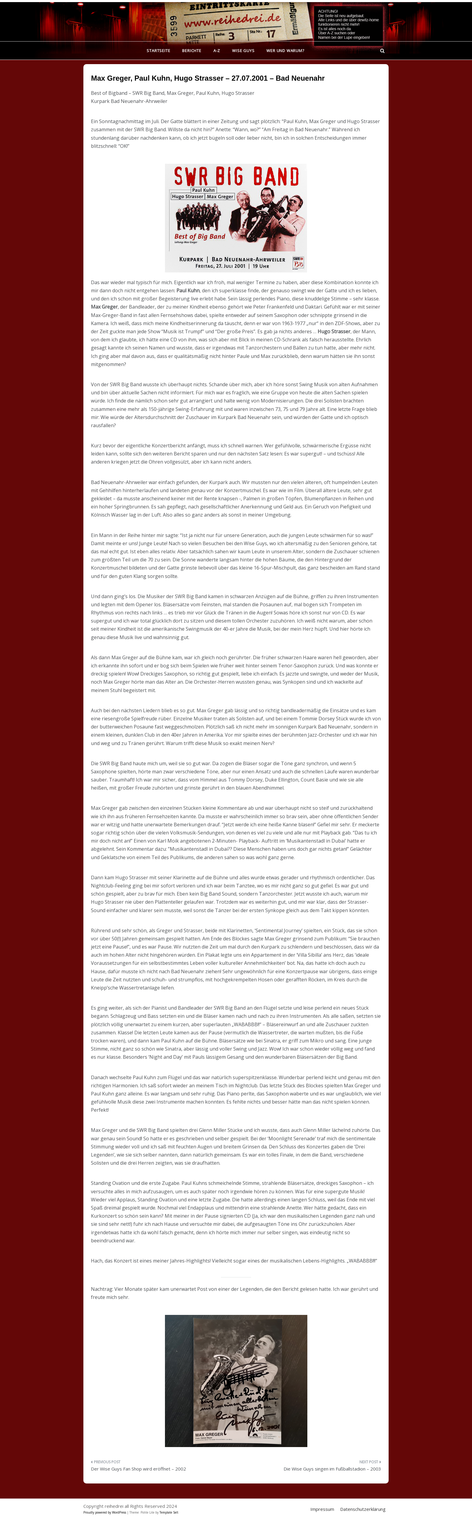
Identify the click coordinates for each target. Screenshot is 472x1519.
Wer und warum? (285, 50)
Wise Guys (243, 50)
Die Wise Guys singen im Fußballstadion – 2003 (332, 1469)
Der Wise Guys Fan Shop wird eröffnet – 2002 (138, 1469)
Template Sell (169, 1512)
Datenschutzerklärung (363, 1509)
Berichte (191, 50)
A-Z (216, 50)
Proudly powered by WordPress (105, 1512)
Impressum (322, 1509)
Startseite (158, 50)
